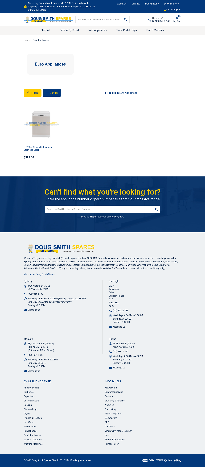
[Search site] (126, 19)
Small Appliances (32, 435)
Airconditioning (31, 387)
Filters (33, 93)
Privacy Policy (112, 444)
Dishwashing (30, 409)
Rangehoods (30, 431)
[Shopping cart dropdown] (177, 19)
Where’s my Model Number (118, 431)
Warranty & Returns (115, 400)
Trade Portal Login (126, 30)
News (108, 435)
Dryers (27, 413)
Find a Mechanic (155, 30)
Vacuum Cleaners (33, 439)
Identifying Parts (113, 413)
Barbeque (29, 392)
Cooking (28, 405)
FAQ (107, 422)
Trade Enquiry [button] (152, 3)
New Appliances (97, 30)
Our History (110, 409)
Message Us (34, 310)
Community (111, 418)
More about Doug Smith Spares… (40, 274)
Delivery (109, 396)
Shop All (45, 30)
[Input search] (98, 19)
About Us (122, 3)
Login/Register (172, 9)
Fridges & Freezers (33, 418)
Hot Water (29, 422)
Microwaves (30, 426)
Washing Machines (33, 444)
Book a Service (171, 3)
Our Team (110, 426)
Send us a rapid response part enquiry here (102, 216)
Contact (136, 3)
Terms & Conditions (115, 439)
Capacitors (29, 396)
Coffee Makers (31, 400)
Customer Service (114, 392)
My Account (111, 387)
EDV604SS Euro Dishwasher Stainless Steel (38, 148)
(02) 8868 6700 (161, 20)
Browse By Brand (69, 30)
